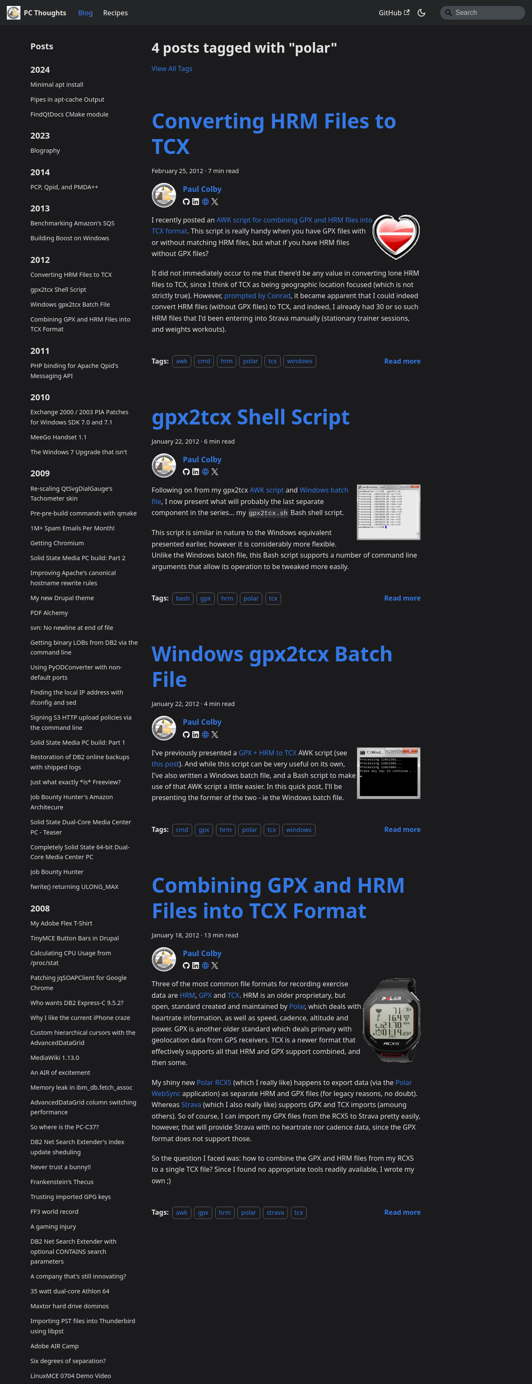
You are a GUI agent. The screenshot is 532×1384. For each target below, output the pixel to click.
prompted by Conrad (257, 295)
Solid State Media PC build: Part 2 (78, 558)
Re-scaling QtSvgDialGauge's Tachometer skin (72, 493)
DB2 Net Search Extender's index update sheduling (78, 1147)
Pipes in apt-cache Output (68, 99)
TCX (233, 995)
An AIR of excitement (61, 1072)
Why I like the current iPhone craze (81, 1018)
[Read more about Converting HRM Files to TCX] (402, 361)
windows (299, 361)
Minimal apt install (57, 84)
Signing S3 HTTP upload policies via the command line (81, 722)
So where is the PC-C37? (65, 1127)
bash (183, 598)
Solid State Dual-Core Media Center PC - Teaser (81, 827)
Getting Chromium (57, 543)
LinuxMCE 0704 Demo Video (71, 1376)
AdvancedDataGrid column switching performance (84, 1107)
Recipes (115, 12)
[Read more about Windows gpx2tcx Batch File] (402, 829)
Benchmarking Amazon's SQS (73, 223)
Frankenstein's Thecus (62, 1182)
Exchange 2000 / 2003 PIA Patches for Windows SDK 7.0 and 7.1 (80, 417)
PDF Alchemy (49, 613)
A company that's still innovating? (78, 1276)
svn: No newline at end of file (72, 628)
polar (250, 361)
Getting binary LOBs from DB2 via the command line (84, 647)
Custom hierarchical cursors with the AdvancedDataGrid (83, 1037)
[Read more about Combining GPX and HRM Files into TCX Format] (402, 1212)
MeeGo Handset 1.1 (59, 437)
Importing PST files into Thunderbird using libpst (83, 1326)
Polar (297, 1006)
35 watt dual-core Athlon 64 (70, 1291)
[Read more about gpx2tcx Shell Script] (402, 598)
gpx (205, 598)
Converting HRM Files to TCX (71, 275)
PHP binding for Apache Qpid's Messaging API (75, 371)
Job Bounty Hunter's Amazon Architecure (72, 802)
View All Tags (172, 68)
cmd (204, 361)
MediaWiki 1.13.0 (55, 1058)
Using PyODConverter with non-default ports (76, 672)
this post (165, 764)
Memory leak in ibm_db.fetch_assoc (82, 1087)
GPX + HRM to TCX (267, 752)
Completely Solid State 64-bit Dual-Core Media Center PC (80, 852)
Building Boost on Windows (70, 238)
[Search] (482, 13)
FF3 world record (55, 1211)
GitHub (394, 12)
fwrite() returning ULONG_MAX (75, 887)
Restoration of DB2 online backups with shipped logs (80, 762)
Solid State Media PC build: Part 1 (78, 742)
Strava (191, 1104)
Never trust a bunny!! (61, 1167)
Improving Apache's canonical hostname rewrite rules (73, 578)
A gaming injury (53, 1226)
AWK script (267, 490)
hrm (227, 361)
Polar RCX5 (214, 1082)
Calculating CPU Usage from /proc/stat (71, 958)
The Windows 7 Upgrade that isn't (79, 452)
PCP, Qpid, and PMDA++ (65, 187)
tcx (272, 361)
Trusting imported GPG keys (71, 1197)
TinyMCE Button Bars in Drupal (75, 938)
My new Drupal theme (62, 598)
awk (182, 361)
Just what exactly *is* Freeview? (76, 782)
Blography (45, 150)
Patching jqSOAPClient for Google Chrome (79, 983)
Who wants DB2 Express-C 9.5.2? (77, 1003)
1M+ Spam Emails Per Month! (73, 528)
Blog (85, 12)
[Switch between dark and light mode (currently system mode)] (421, 13)
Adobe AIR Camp (55, 1346)
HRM (187, 995)
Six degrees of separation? (68, 1361)
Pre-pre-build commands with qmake (84, 513)
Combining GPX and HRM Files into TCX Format (81, 324)
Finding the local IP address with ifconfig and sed (77, 697)
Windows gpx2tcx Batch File (70, 304)
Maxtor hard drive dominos (70, 1306)
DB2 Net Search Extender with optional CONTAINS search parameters (74, 1251)
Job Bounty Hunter (57, 872)
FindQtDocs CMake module (70, 114)
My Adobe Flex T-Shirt (62, 923)
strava (275, 1212)
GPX (205, 995)
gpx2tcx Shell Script (58, 289)
